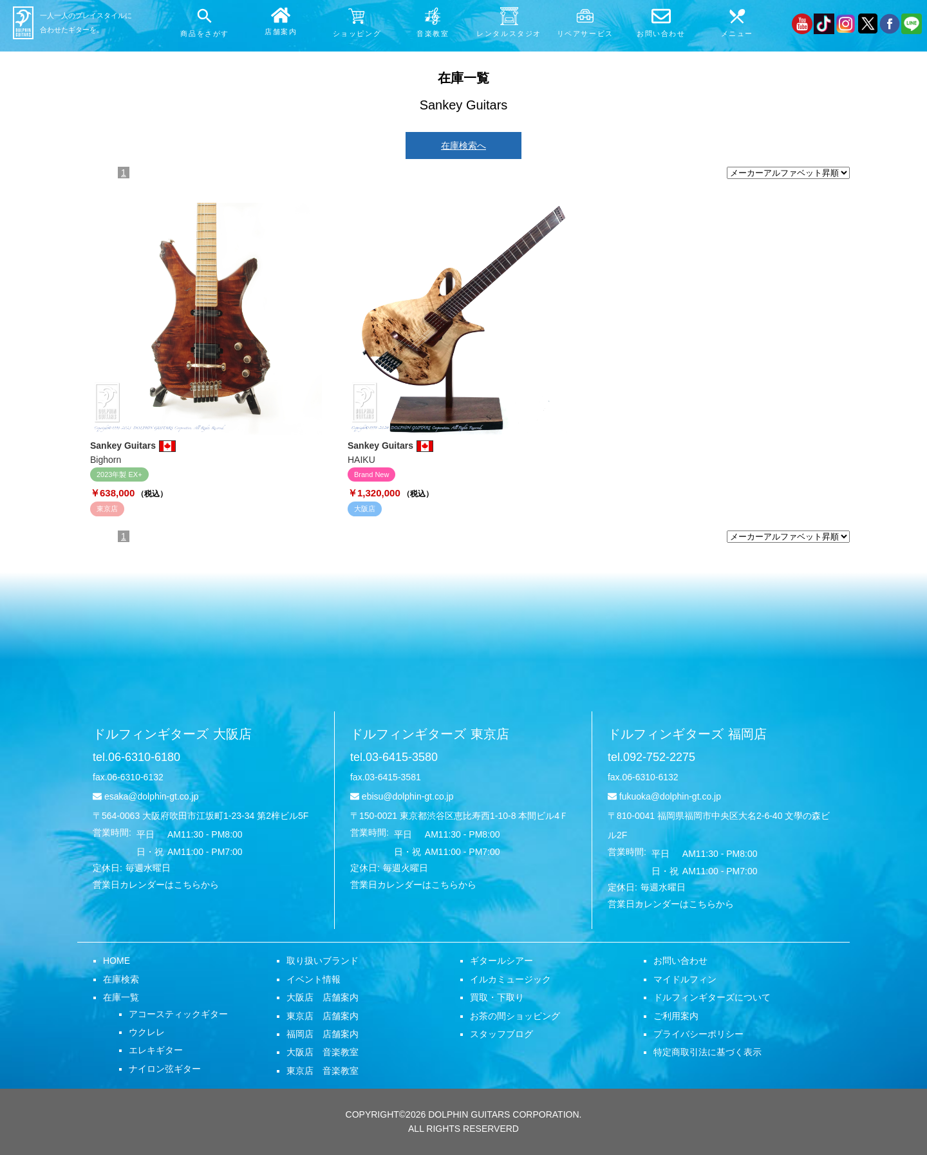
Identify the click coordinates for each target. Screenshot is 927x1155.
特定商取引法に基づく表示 (707, 1052)
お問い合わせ (680, 960)
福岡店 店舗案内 (322, 1034)
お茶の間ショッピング (515, 1016)
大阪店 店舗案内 (322, 997)
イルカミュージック (510, 979)
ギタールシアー (501, 960)
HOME (116, 960)
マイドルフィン (684, 979)
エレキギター (156, 1050)
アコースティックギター (178, 1014)
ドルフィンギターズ (172, 734)
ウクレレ (147, 1032)
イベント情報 (313, 979)
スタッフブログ (501, 1034)
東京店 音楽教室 (322, 1071)
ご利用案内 (675, 1016)
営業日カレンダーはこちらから (156, 884)
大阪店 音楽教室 (322, 1052)
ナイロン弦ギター (165, 1069)
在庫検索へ (463, 145)
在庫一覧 (121, 997)
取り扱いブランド (322, 960)
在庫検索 (121, 979)
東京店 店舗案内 (322, 1016)
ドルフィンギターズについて (712, 997)
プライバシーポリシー (698, 1034)
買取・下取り (497, 997)
